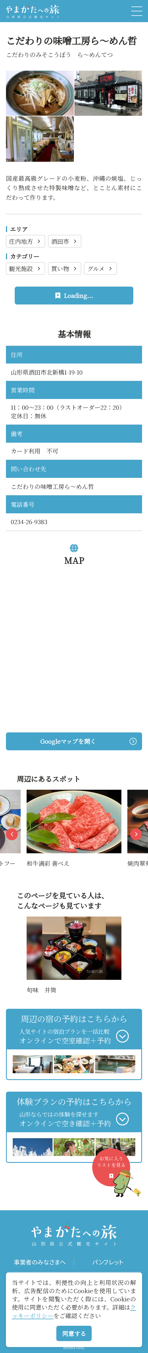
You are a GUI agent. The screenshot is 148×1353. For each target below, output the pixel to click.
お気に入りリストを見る (113, 1170)
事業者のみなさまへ (40, 1262)
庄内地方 (25, 241)
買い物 (64, 268)
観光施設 (25, 268)
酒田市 (64, 241)
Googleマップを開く (88, 741)
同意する (74, 1333)
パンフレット (108, 1262)
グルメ (100, 268)
